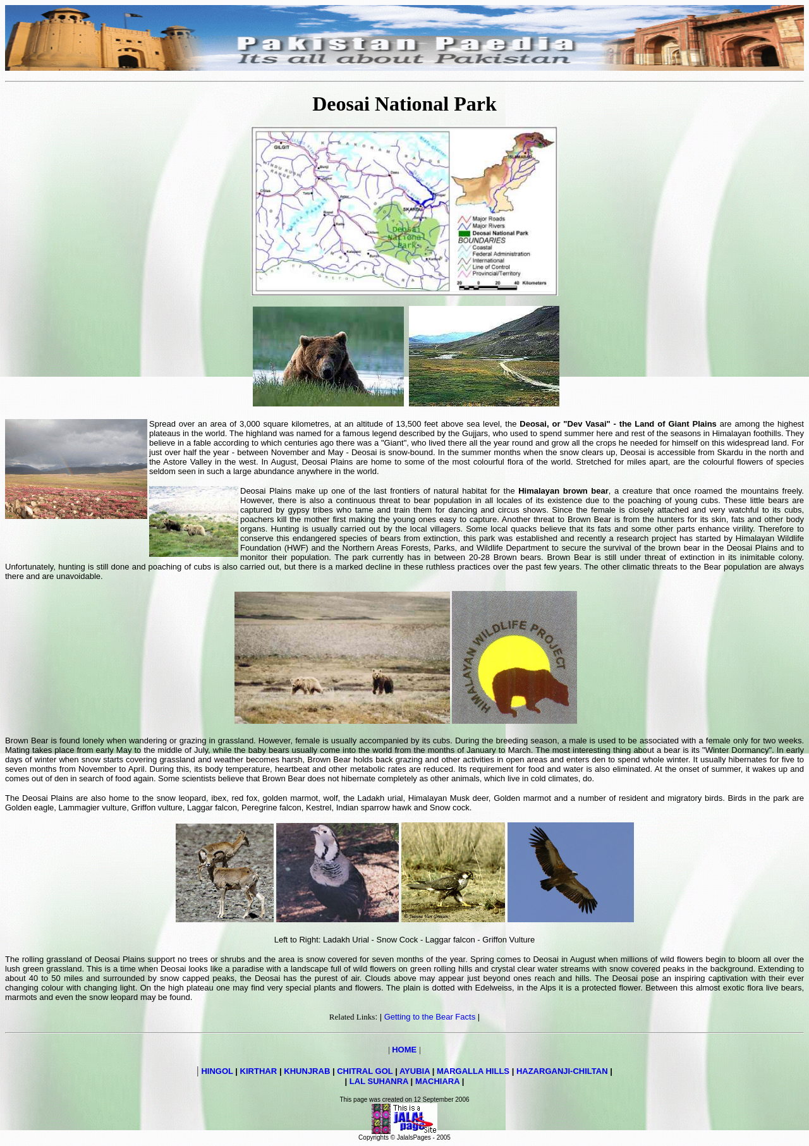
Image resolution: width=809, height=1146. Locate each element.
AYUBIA (414, 1071)
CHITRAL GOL (364, 1071)
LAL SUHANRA (379, 1081)
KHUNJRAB (307, 1071)
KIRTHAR (258, 1071)
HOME (404, 1049)
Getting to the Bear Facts (430, 1016)
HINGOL (217, 1071)
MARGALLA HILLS (473, 1071)
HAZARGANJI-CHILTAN (562, 1071)
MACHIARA (437, 1081)
